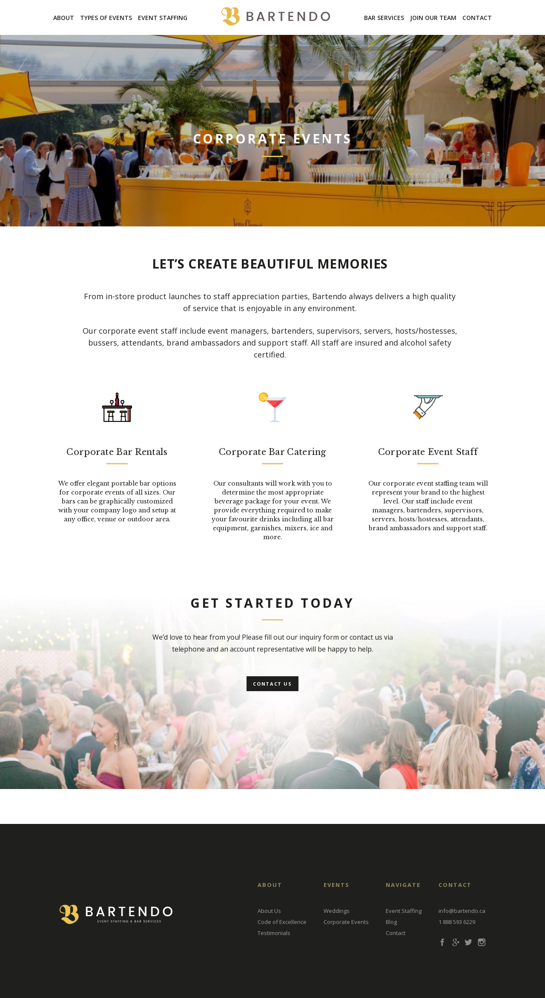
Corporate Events (346, 922)
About (63, 18)
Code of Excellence (282, 922)
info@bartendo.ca (462, 911)
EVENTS (337, 885)
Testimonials (274, 933)
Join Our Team (433, 18)
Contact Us (272, 684)
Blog (391, 922)
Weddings (337, 911)
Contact (477, 18)
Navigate (403, 885)
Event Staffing (162, 18)
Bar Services (384, 18)
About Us (269, 911)
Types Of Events (106, 18)
